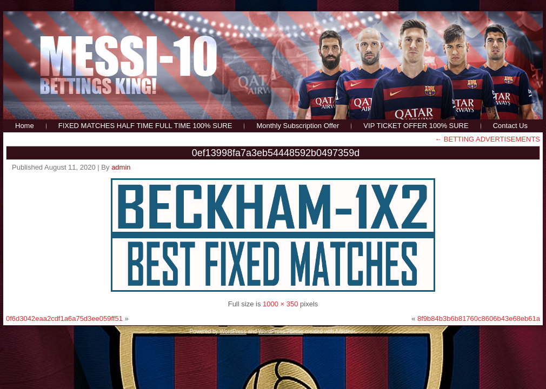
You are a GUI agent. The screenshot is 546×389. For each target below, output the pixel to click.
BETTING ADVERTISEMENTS (487, 139)
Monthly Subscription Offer (297, 126)
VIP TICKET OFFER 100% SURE (415, 126)
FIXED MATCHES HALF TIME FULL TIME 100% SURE (145, 126)
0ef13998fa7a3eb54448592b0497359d (275, 152)
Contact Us (510, 126)
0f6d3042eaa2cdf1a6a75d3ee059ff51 (64, 318)
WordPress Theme (280, 331)
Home (24, 126)
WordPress (232, 331)
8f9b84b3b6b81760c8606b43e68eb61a (478, 318)
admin (120, 167)
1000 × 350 (280, 304)
